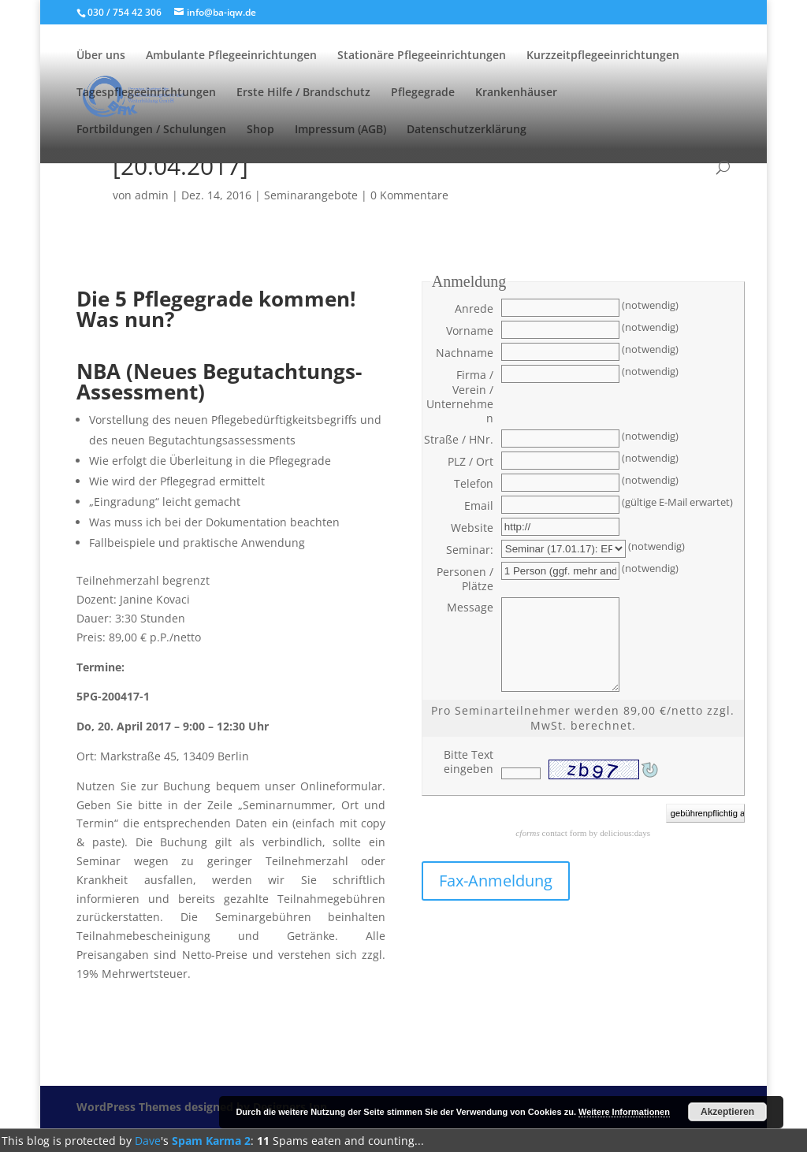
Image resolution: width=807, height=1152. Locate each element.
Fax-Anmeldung (495, 880)
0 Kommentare (409, 195)
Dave (148, 1140)
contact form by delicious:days (582, 833)
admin (152, 195)
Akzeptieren (727, 1111)
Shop (260, 130)
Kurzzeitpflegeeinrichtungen (602, 56)
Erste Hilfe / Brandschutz (303, 93)
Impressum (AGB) (340, 130)
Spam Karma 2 (211, 1140)
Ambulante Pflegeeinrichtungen (231, 56)
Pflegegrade (423, 93)
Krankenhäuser (516, 93)
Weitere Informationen (624, 1112)
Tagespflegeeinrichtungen (146, 93)
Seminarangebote (311, 195)
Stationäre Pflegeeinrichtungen (421, 56)
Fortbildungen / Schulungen (151, 130)
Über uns (100, 56)
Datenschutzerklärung (466, 130)
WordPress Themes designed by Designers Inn (201, 1106)
